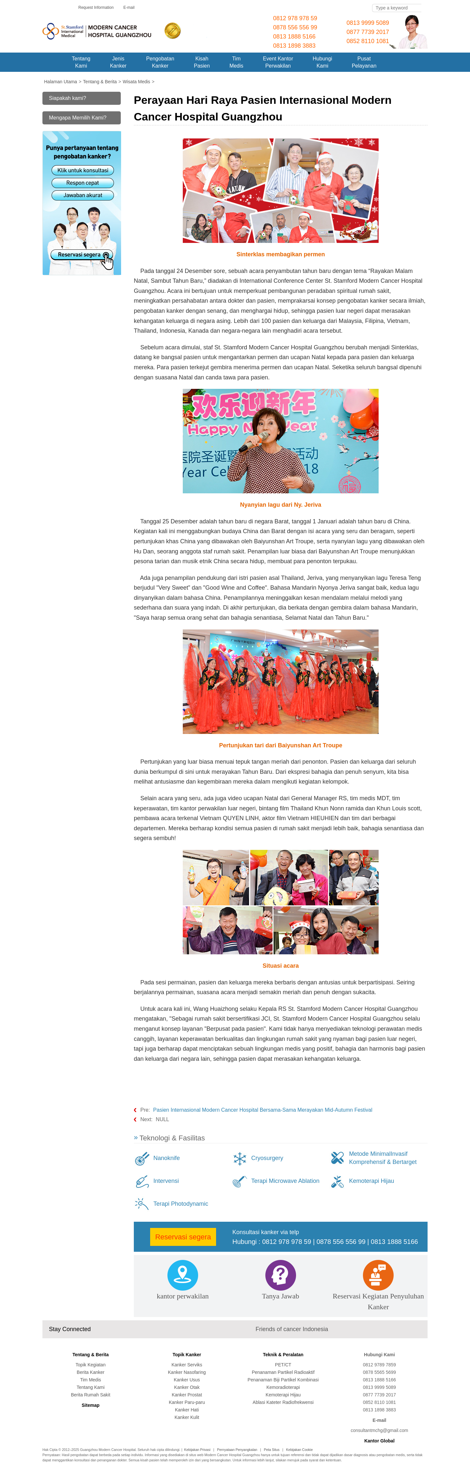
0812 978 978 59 (295, 18)
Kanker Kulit (187, 1417)
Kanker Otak (187, 1387)
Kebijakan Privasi (197, 1450)
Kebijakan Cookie (299, 1450)
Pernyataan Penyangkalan (237, 1450)
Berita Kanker (90, 1372)
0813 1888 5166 (294, 36)
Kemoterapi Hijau (371, 1181)
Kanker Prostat (187, 1394)
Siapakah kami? (67, 98)
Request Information (96, 7)
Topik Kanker (187, 1354)
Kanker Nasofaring (187, 1372)
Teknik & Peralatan (283, 1354)
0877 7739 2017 (368, 32)
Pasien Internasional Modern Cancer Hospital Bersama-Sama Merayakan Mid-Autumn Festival (262, 1110)
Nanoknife (166, 1158)
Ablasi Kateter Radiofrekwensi (283, 1402)
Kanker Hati (187, 1409)
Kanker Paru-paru (187, 1402)
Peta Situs (271, 1450)
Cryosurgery (267, 1158)
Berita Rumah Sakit (90, 1394)
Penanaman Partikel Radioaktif (283, 1372)
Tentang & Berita (90, 1354)
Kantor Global (379, 1440)
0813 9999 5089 (368, 23)
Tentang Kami (91, 1387)
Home (52, 62)
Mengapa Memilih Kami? (77, 117)
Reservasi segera (183, 1237)
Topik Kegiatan (91, 1364)
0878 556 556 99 (295, 27)
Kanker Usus (187, 1379)
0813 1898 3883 (294, 45)
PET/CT (283, 1364)
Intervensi (166, 1181)
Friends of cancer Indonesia (292, 1329)
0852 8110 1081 (368, 41)
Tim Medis (90, 1379)
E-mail (128, 7)
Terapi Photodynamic (180, 1204)
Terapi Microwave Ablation (285, 1181)
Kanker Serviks (186, 1364)
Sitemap (90, 1405)
